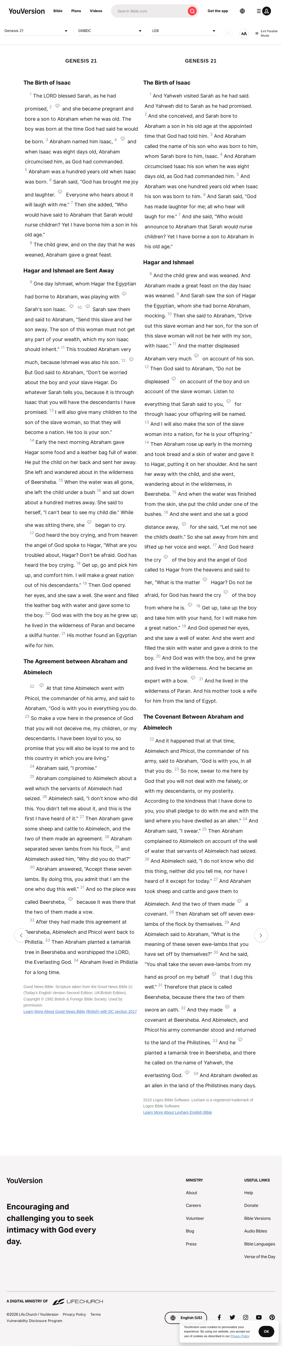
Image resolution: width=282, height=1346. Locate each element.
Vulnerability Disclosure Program (34, 1320)
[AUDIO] (228, 33)
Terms (95, 1314)
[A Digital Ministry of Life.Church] (141, 1298)
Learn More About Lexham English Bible (177, 1112)
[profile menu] (262, 11)
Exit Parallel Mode (266, 33)
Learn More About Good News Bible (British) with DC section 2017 (80, 1011)
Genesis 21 (36, 31)
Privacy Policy (74, 1314)
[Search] (148, 11)
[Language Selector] (242, 11)
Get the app (218, 11)
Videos (96, 11)
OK (266, 1331)
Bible (58, 11)
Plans (76, 11)
